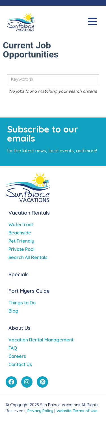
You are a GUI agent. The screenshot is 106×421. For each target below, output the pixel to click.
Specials (18, 274)
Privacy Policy (40, 410)
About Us (19, 328)
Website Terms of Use (77, 410)
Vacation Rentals (29, 213)
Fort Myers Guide (29, 291)
